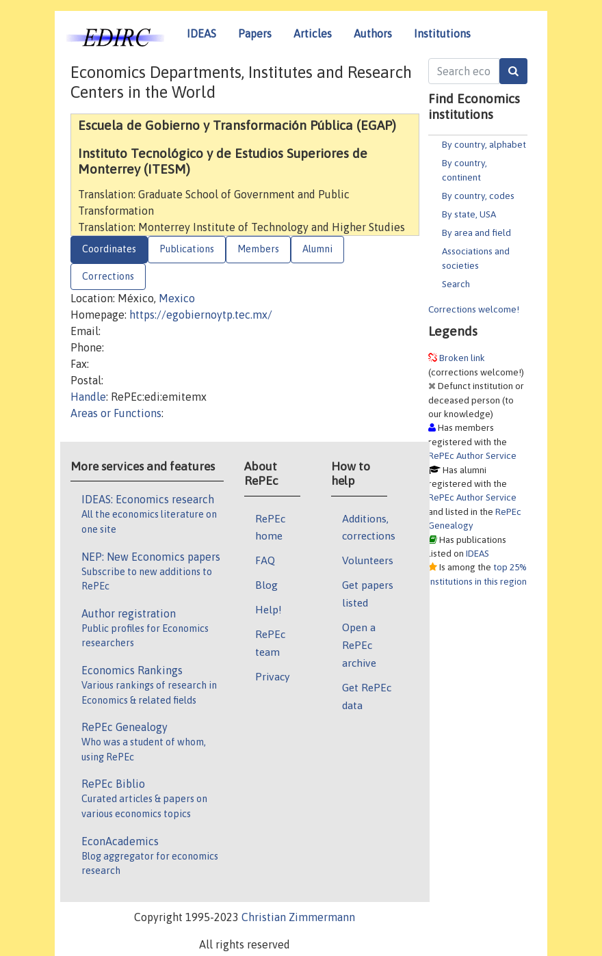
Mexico (177, 298)
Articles (312, 33)
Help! (268, 609)
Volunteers (367, 560)
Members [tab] (258, 248)
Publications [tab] (186, 248)
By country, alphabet (484, 144)
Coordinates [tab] (109, 248)
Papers (255, 33)
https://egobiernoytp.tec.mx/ (200, 314)
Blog (266, 585)
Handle (88, 396)
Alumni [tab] (317, 248)
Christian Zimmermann (298, 917)
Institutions (442, 33)
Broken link (462, 357)
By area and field (476, 232)
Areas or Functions (115, 413)
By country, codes (478, 195)
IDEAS (201, 33)
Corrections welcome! (473, 309)
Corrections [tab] (108, 276)
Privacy (272, 676)
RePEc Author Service (472, 455)
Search (456, 283)
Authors (373, 33)
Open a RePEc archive (359, 645)
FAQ (265, 560)
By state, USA (469, 214)
